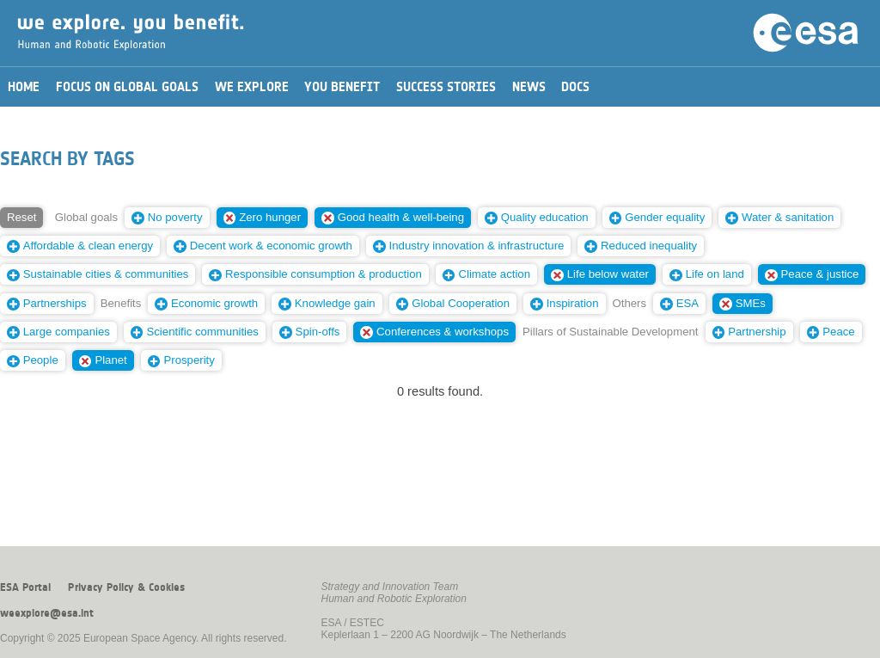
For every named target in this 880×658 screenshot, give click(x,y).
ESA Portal (25, 587)
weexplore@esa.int (47, 613)
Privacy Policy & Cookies (126, 587)
